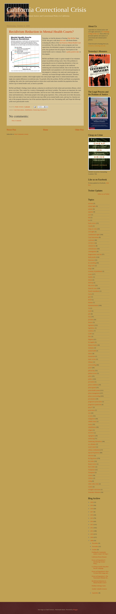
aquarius (90, 212)
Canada (90, 226)
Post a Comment (16, 120)
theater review (92, 464)
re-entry (90, 416)
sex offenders (92, 444)
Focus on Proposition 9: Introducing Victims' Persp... (99, 561)
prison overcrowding (94, 396)
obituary (90, 362)
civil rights (91, 231)
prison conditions (93, 385)
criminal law (91, 246)
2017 (92, 512)
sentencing (91, 438)
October (94, 549)
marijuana (91, 348)
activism (90, 203)
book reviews (92, 223)
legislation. (91, 328)
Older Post (79, 130)
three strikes (91, 467)
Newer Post (11, 130)
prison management (93, 393)
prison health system (94, 390)
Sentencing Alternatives (40, 110)
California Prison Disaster (99, 557)
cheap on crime (92, 229)
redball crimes (92, 421)
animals (90, 209)
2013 (92, 524)
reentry (90, 424)
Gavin (90, 294)
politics (90, 379)
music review (92, 359)
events (90, 274)
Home (45, 130)
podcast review (92, 373)
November (95, 546)
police (90, 376)
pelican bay (91, 370)
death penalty (92, 257)
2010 (92, 534)
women (90, 487)
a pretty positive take (72, 52)
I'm (89, 308)
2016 (92, 515)
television (91, 455)
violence (90, 478)
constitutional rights (94, 234)
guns (89, 297)
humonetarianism (93, 305)
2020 (92, 502)
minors (90, 353)
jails (89, 314)
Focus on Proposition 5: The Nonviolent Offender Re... (100, 577)
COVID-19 (91, 243)
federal (90, 280)
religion (90, 430)
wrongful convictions (94, 489)
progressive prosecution (95, 401)
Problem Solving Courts (99, 586)
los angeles (91, 342)
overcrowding (92, 365)
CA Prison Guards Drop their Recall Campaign (100, 567)
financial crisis (92, 288)
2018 (92, 508)
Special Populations (94, 452)
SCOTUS (91, 433)
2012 (92, 528)
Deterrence (91, 260)
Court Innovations (19, 110)
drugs (89, 268)
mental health (92, 351)
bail (89, 217)
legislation (91, 325)
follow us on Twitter (103, 194)
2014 (92, 521)
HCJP (90, 300)
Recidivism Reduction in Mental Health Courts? (41, 31)
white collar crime (93, 484)
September (95, 593)
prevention (91, 382)
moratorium (91, 356)
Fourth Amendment (93, 291)
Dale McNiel (71, 38)
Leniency (91, 331)
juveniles (90, 319)
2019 (92, 505)
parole (90, 367)
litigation (90, 339)
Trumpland (91, 472)
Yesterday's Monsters (94, 492)
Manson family (92, 345)
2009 (92, 537)
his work (63, 40)
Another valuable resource (99, 589)
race (89, 413)
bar (89, 220)
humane (90, 302)
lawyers (90, 322)
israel (89, 311)
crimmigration (92, 251)
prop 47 (90, 407)
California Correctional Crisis (46, 9)
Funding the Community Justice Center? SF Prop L (100, 553)
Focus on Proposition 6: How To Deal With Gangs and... (100, 572)
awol (89, 215)
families (90, 277)
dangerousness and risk (94, 254)
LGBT (90, 334)
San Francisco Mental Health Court (70, 43)
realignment (91, 419)
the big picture (92, 458)
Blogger (75, 609)
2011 (92, 531)
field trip (90, 282)
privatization (91, 399)
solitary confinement (94, 450)
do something (92, 263)
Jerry (89, 316)
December (95, 543)
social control (92, 447)
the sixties (91, 461)
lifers (89, 336)
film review (91, 285)
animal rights (92, 206)
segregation (91, 436)
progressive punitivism (94, 404)
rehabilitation (28, 110)
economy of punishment (95, 271)
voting (90, 481)
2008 (92, 540)
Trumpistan (91, 470)
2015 (92, 518)
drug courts (91, 265)
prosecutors (91, 410)
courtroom (91, 240)
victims (90, 475)
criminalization (92, 249)
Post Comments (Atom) (21, 134)
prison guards (92, 387)
